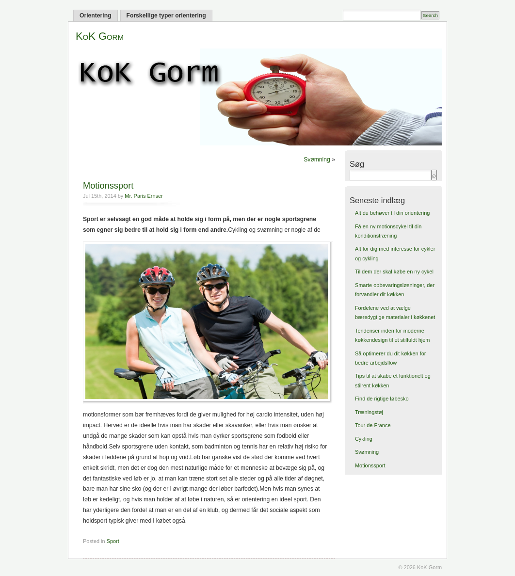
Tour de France (373, 425)
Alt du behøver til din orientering (392, 213)
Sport (113, 541)
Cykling (363, 439)
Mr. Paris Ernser (143, 196)
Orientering (96, 15)
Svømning (317, 159)
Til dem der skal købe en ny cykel (394, 271)
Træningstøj (369, 412)
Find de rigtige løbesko (382, 398)
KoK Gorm (100, 36)
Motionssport (108, 185)
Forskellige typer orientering (166, 15)
